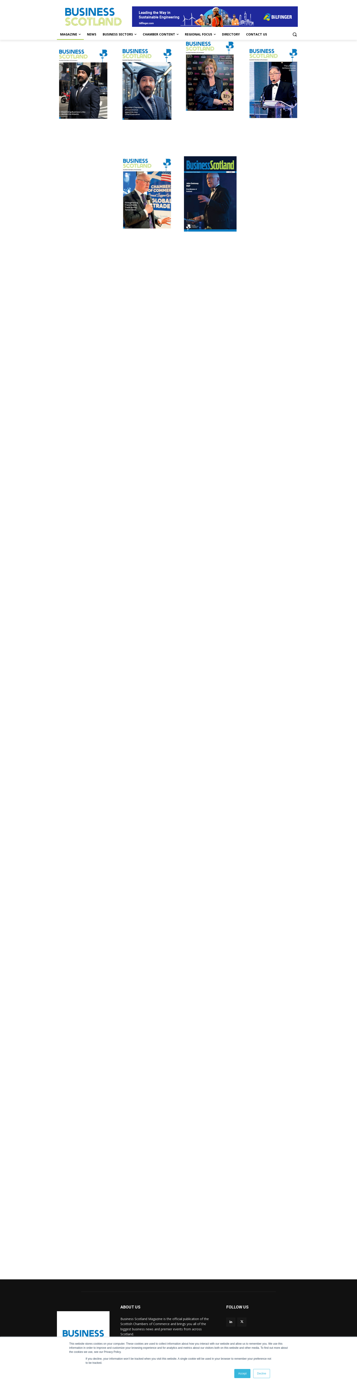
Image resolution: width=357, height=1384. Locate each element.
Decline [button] (261, 1373)
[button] (294, 34)
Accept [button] (242, 1373)
